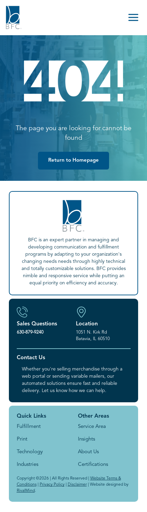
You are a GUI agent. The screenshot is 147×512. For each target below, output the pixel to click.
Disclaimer (77, 485)
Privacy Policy (52, 485)
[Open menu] (133, 17)
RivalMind (26, 491)
